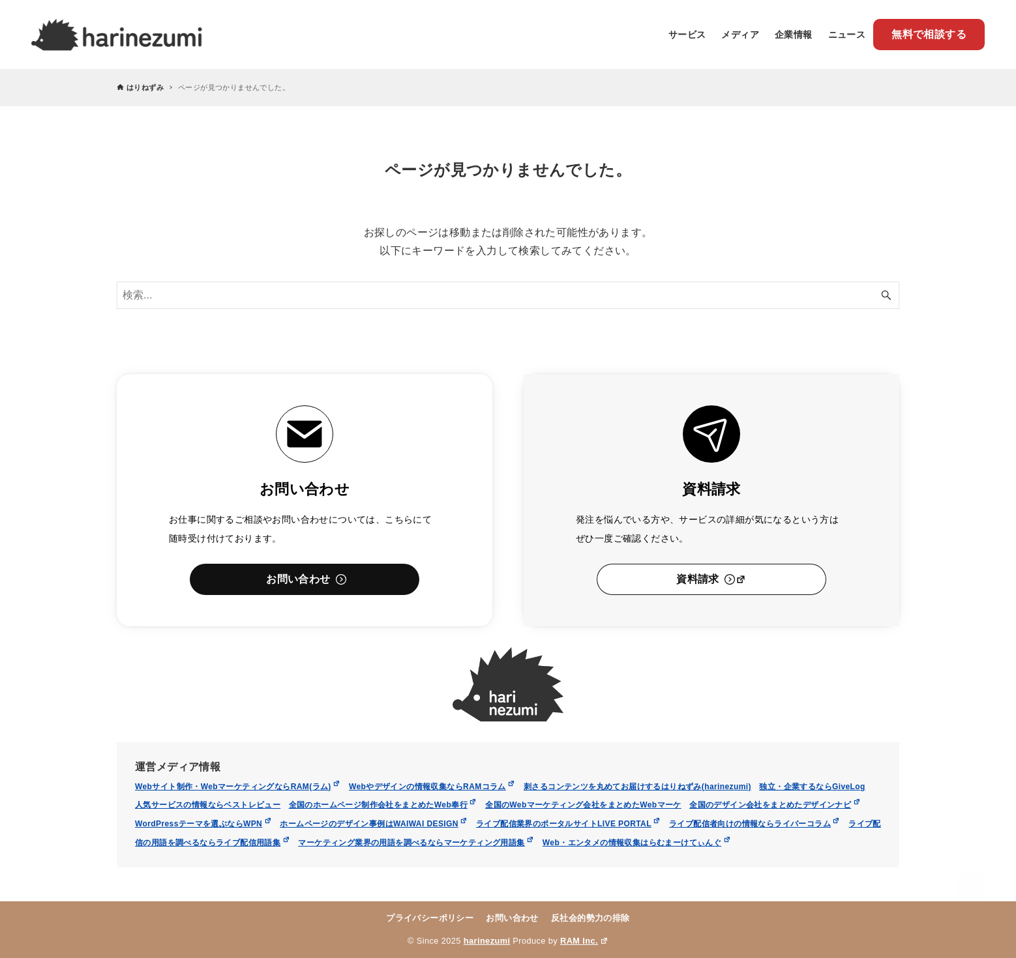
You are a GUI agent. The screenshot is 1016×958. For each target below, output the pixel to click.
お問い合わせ (512, 918)
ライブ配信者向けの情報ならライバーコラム (755, 823)
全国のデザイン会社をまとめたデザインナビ (775, 804)
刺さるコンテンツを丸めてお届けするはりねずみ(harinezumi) (637, 786)
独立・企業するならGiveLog (812, 786)
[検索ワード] (508, 295)
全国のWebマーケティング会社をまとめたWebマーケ (583, 804)
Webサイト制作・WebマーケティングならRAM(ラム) (238, 786)
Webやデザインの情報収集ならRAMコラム (432, 786)
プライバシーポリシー (429, 918)
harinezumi (487, 941)
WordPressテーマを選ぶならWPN (203, 823)
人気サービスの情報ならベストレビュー (207, 804)
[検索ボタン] (886, 295)
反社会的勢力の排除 (590, 918)
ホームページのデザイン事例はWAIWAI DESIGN (374, 823)
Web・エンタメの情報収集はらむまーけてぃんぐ (637, 842)
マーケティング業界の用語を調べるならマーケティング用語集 (416, 842)
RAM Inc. (584, 941)
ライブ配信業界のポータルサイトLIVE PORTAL (568, 823)
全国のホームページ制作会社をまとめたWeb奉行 (383, 804)
